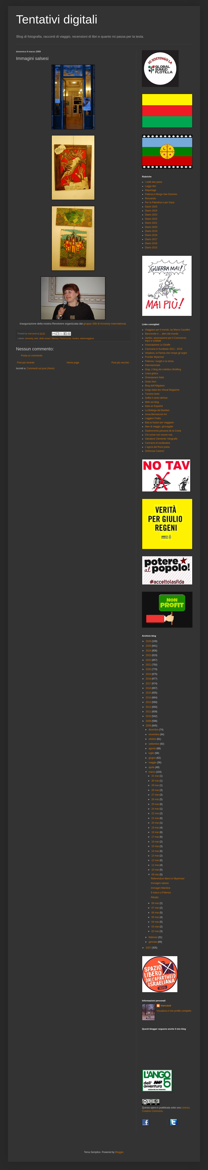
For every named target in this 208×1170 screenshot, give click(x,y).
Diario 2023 (151, 214)
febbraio (153, 937)
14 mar (155, 851)
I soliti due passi (153, 182)
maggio (153, 762)
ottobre (153, 739)
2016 (149, 688)
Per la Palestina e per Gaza (159, 202)
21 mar (155, 818)
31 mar (155, 776)
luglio (152, 753)
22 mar (155, 813)
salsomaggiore (87, 338)
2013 (149, 702)
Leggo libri (150, 186)
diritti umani (44, 338)
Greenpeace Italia (154, 377)
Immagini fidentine (160, 888)
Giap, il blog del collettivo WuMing (163, 369)
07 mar (155, 907)
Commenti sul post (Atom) (40, 368)
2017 (149, 683)
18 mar (155, 832)
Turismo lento (152, 393)
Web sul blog (152, 402)
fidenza (55, 338)
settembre (154, 743)
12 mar (155, 860)
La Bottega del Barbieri (157, 410)
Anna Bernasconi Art (156, 414)
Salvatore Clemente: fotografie (161, 438)
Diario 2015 (151, 247)
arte (36, 338)
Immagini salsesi (160, 883)
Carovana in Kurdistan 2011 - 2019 (163, 349)
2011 (149, 711)
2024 (149, 650)
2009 (149, 721)
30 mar (155, 780)
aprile (152, 767)
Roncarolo (150, 198)
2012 (149, 707)
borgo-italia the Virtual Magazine (162, 389)
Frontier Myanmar (154, 357)
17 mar (155, 836)
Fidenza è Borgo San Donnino (161, 194)
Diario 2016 (151, 243)
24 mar (155, 808)
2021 (149, 664)
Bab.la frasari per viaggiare (159, 422)
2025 (149, 645)
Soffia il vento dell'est (156, 397)
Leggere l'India (153, 418)
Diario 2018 (151, 235)
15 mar (155, 846)
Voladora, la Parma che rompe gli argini (166, 353)
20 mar (155, 822)
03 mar (155, 926)
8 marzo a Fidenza (161, 892)
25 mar (155, 804)
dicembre (154, 729)
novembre (154, 734)
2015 (149, 692)
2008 (149, 725)
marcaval (166, 1005)
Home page (73, 362)
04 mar (155, 921)
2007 (149, 947)
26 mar (155, 799)
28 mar (155, 790)
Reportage (150, 190)
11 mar (155, 865)
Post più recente (25, 362)
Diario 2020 (151, 227)
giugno (152, 757)
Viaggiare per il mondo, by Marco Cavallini (167, 329)
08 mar (155, 903)
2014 (149, 697)
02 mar (155, 931)
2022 (149, 660)
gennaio (153, 941)
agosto (152, 748)
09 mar (155, 874)
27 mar (155, 794)
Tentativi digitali (56, 19)
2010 (149, 716)
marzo (152, 772)
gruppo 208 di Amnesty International (104, 323)
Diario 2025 (151, 206)
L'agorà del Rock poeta (157, 447)
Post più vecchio (120, 362)
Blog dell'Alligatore (155, 385)
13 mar (155, 855)
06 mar (155, 912)
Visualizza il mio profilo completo (174, 1010)
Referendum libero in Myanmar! (167, 878)
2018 (149, 678)
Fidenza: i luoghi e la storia (159, 361)
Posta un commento (31, 355)
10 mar (155, 869)
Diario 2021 (151, 222)
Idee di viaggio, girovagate (159, 426)
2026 (149, 641)
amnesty (29, 338)
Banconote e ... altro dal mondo (161, 333)
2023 (149, 655)
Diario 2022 (151, 218)
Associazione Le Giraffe (157, 344)
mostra (75, 338)
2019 (149, 674)
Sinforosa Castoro (154, 451)
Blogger (119, 1152)
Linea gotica (151, 373)
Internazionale (152, 365)
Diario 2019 (151, 231)
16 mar (155, 841)
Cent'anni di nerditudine (157, 443)
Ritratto (155, 897)
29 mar (155, 785)
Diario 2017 (151, 239)
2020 (149, 669)
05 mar (155, 917)
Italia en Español (154, 406)
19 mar (155, 827)
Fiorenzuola (65, 338)
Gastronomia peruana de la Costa (163, 430)
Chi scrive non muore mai (158, 434)
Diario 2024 (151, 210)
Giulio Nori (150, 381)
